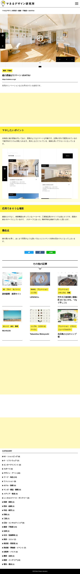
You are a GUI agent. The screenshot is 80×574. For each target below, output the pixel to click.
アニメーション (43, 289)
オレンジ (6, 326)
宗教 (5, 514)
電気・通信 (8, 564)
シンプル (34, 293)
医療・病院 (8, 502)
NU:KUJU (6, 331)
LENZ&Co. (34, 297)
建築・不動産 (7, 70)
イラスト (73, 326)
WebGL (33, 289)
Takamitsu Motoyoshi (39, 334)
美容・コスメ (8, 539)
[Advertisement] (40, 108)
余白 (12, 326)
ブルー (9, 289)
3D (4, 289)
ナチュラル (62, 293)
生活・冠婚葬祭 (9, 535)
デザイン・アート (10, 473)
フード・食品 (8, 477)
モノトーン (16, 289)
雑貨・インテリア (10, 560)
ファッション (8, 481)
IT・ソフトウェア (10, 460)
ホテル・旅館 (8, 485)
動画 (16, 326)
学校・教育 (8, 510)
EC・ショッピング (10, 456)
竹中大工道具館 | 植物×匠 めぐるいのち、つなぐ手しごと (67, 300)
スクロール (41, 326)
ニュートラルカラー (64, 329)
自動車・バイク (9, 552)
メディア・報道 (9, 494)
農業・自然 (8, 556)
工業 (5, 518)
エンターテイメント (11, 465)
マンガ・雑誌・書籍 (11, 490)
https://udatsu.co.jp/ (9, 79)
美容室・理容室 (9, 543)
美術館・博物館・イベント (13, 548)
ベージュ (34, 329)
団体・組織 (8, 506)
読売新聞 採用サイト (11, 294)
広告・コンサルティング (13, 523)
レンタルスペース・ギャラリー (15, 498)
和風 (68, 293)
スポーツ (7, 469)
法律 (5, 531)
